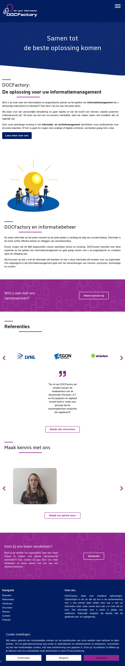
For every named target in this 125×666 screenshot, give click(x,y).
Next (121, 355)
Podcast (6, 620)
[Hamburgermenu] (118, 6)
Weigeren (63, 657)
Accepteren (101, 657)
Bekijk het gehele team (62, 515)
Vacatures (94, 556)
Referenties (8, 599)
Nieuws (6, 611)
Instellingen (23, 657)
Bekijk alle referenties (62, 429)
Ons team (7, 607)
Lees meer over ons (17, 135)
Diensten (6, 595)
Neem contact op (94, 296)
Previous (3, 355)
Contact (6, 616)
